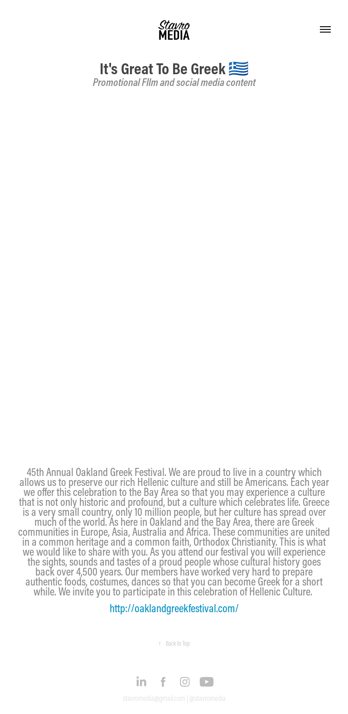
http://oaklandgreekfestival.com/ (174, 608)
